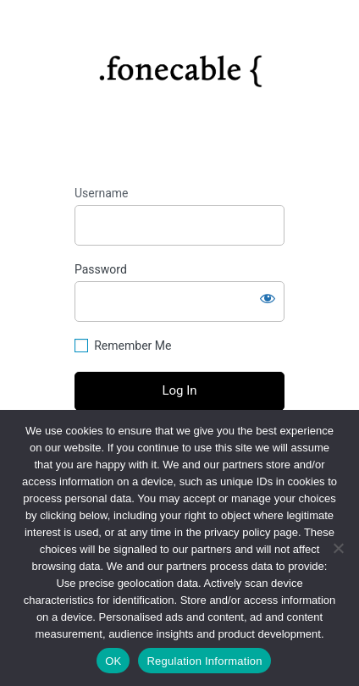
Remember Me (132, 345)
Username (102, 193)
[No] (337, 547)
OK (113, 661)
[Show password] (267, 298)
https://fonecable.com (180, 64)
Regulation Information (204, 661)
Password (101, 269)
